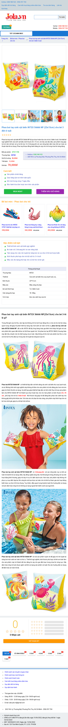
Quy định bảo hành (11, 687)
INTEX (13, 155)
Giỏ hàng (6, 27)
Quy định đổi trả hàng (8, 5)
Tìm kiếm (62, 17)
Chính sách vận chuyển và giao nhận (17, 672)
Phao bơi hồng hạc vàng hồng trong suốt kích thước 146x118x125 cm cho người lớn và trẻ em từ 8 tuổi (34, 226)
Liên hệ (59, 5)
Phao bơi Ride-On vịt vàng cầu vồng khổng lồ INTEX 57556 (57, 226)
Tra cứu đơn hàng (49, 5)
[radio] (7, 631)
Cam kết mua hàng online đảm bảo (29, 5)
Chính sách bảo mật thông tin (14, 675)
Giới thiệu (4, 8)
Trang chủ (4, 40)
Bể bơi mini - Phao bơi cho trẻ (17, 40)
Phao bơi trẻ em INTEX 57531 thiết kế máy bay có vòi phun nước (11, 226)
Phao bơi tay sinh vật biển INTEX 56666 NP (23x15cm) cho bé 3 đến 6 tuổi (47, 40)
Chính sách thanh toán (12, 678)
